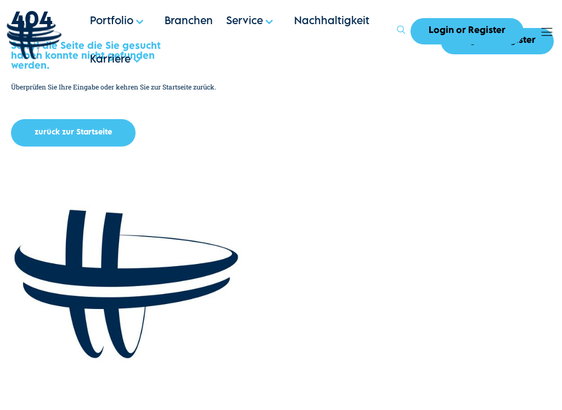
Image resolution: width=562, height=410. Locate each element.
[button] (73, 133)
